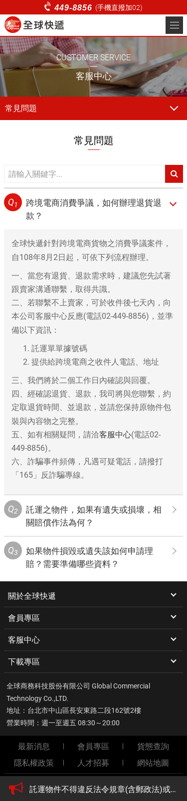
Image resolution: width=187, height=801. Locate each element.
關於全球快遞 (32, 596)
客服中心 (115, 434)
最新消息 (34, 746)
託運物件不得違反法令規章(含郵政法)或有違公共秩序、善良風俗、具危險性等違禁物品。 (103, 789)
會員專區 (24, 618)
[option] (103, 790)
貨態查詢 (153, 746)
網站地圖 (153, 763)
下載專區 (24, 662)
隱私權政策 (34, 763)
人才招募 (93, 763)
